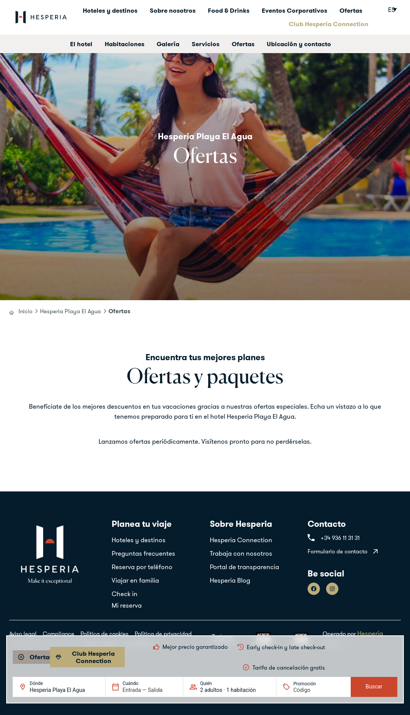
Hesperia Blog (230, 580)
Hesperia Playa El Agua (70, 311)
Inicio (25, 311)
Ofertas (351, 10)
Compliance (58, 633)
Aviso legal (23, 633)
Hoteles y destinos (110, 10)
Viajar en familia (135, 580)
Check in (124, 594)
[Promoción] (311, 690)
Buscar (374, 686)
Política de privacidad (163, 633)
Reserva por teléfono (142, 567)
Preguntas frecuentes (143, 553)
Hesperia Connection (241, 540)
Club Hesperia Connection (328, 24)
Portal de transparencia (244, 567)
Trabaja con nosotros (241, 553)
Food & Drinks (228, 10)
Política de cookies (104, 633)
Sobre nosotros (173, 10)
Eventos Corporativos (294, 10)
